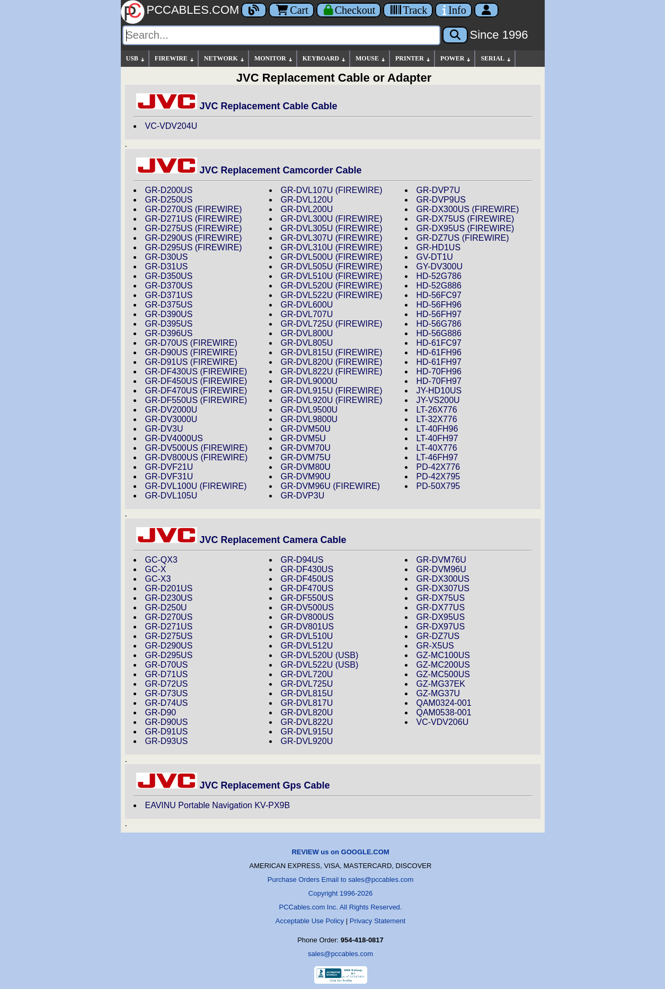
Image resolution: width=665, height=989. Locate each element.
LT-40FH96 (437, 428)
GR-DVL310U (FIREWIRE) (332, 247)
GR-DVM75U (306, 457)
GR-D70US (166, 664)
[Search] (281, 35)
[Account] (486, 10)
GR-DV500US (307, 607)
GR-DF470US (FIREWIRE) (196, 390)
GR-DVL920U (307, 741)
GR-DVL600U (307, 304)
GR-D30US (166, 256)
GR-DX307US (442, 588)
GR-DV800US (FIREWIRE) (196, 457)
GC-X (155, 569)
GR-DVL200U (307, 209)
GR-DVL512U (307, 645)
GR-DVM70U (306, 447)
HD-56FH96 (439, 304)
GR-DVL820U (307, 712)
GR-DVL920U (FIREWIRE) (332, 400)
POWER (456, 59)
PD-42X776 (438, 466)
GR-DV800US (307, 617)
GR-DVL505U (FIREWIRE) (332, 266)
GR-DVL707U (307, 314)
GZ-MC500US (443, 674)
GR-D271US (169, 626)
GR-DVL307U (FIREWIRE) (332, 237)
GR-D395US (169, 323)
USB (136, 59)
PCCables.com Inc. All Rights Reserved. (340, 907)
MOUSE (371, 59)
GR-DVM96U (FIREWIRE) (330, 486)
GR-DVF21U (169, 466)
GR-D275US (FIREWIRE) (193, 228)
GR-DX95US (440, 617)
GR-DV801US (307, 626)
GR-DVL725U (307, 683)
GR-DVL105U (171, 495)
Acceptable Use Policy (310, 921)
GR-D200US (169, 190)
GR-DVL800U (307, 333)
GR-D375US (169, 304)
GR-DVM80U (306, 466)
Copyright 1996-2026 (340, 893)
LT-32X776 (436, 419)
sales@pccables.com (340, 954)
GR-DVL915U (307, 731)
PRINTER (413, 59)
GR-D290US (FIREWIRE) (193, 237)
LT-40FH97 (437, 438)
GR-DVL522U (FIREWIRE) (332, 295)
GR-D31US (166, 266)
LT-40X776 (436, 447)
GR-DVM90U (306, 476)
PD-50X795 (438, 486)
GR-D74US (166, 702)
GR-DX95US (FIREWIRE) (465, 228)
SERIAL (496, 59)
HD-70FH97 (439, 381)
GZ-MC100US (443, 655)
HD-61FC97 (439, 342)
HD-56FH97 (439, 314)
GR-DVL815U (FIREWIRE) (332, 352)
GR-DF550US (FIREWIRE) (196, 400)
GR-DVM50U (306, 428)
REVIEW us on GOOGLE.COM (340, 852)
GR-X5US (435, 645)
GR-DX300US (442, 578)
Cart (291, 10)
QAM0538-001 (444, 712)
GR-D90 (160, 712)
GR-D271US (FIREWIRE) (193, 218)
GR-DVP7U (438, 190)
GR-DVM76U (441, 559)
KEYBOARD (325, 59)
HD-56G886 (439, 333)
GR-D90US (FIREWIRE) (191, 352)
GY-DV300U (439, 266)
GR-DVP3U (303, 495)
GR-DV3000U (171, 419)
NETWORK (224, 59)
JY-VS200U (438, 400)
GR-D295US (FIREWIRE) (193, 247)
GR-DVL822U (307, 722)
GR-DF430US (307, 569)
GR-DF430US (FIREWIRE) (196, 371)
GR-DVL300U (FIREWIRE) (332, 218)
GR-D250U (166, 607)
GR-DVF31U (169, 476)
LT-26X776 (436, 409)
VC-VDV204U (171, 125)
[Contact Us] (453, 10)
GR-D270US (169, 617)
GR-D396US (169, 333)
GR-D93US (166, 741)
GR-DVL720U (307, 674)
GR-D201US (169, 588)
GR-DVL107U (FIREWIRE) (332, 190)
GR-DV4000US (174, 438)
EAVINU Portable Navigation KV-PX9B (217, 805)
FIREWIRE (175, 59)
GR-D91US (166, 731)
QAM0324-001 (444, 702)
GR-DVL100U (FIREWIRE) (196, 486)
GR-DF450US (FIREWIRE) (196, 381)
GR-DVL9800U (309, 419)
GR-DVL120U (307, 199)
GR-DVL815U (307, 693)
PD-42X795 (438, 476)
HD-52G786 (439, 276)
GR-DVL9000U (309, 381)
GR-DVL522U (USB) (320, 664)
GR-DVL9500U (309, 409)
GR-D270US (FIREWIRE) (193, 209)
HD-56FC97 (439, 295)
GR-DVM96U (441, 569)
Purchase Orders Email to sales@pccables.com (340, 879)
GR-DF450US (307, 578)
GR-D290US (169, 645)
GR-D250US (169, 199)
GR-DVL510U (307, 636)
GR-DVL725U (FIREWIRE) (332, 323)
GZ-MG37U (438, 693)
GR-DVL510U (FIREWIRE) (332, 276)
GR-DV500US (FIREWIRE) (196, 447)
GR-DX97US (440, 626)
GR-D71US (166, 674)
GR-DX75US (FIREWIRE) (465, 218)
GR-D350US (169, 276)
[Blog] (254, 10)
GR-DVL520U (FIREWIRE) (332, 285)
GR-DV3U (164, 428)
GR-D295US (169, 655)
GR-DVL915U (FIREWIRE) (332, 390)
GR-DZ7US (438, 636)
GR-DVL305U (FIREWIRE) (332, 228)
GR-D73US (166, 693)
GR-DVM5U (303, 438)
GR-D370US (169, 285)
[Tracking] (408, 10)
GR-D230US (169, 597)
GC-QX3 (161, 559)
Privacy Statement (378, 921)
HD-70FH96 (439, 371)
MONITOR (274, 59)
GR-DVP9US (441, 199)
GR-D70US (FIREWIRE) (191, 342)
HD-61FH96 (439, 352)
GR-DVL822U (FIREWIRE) (332, 371)
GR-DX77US (440, 607)
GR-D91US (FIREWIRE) (191, 361)
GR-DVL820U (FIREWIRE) (332, 361)
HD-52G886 (439, 285)
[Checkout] (349, 10)
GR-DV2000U (171, 409)
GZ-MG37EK (440, 683)
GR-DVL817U (307, 702)
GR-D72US (166, 683)
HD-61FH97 (439, 361)
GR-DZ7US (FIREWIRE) (462, 237)
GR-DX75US (440, 597)
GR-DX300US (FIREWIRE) (467, 209)
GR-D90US (166, 722)
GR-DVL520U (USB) (320, 655)
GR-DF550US (307, 597)
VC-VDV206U (442, 722)
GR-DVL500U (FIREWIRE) (332, 256)
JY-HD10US (439, 390)
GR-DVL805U (307, 342)
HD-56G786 (439, 323)
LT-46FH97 (437, 457)
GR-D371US (169, 295)
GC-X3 (158, 578)
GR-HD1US (438, 247)
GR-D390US (169, 314)
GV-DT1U (434, 256)
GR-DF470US (307, 588)
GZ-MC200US (443, 664)
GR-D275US (169, 636)
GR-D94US (302, 559)
